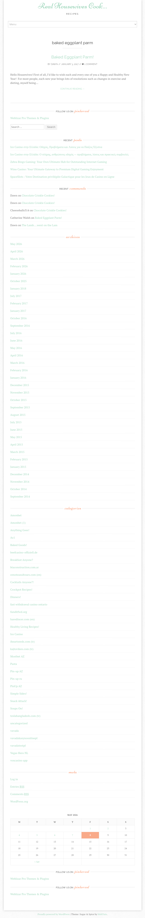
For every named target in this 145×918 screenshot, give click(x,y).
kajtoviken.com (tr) (22, 649)
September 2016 (20, 325)
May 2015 (16, 437)
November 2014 (19, 481)
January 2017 (18, 311)
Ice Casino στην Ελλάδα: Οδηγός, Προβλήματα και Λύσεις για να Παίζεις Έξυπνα (56, 147)
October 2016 (18, 318)
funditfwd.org (18, 612)
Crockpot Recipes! (21, 589)
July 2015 (16, 422)
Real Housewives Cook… (72, 6)
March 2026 (17, 259)
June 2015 (16, 429)
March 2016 (17, 363)
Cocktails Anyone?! (22, 582)
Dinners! (15, 597)
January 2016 (18, 377)
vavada (14, 730)
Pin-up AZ (16, 671)
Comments (19, 794)
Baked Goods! (18, 545)
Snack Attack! (18, 701)
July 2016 (16, 333)
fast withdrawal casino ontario (28, 604)
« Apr (37, 861)
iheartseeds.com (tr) (22, 641)
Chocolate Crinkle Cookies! (38, 195)
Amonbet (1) (18, 522)
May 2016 (16, 348)
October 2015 (18, 400)
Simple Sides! (18, 693)
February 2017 (19, 303)
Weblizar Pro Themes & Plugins (29, 118)
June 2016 (16, 340)
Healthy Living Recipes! (24, 626)
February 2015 (19, 459)
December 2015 (19, 385)
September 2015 (20, 407)
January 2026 (18, 273)
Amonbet (16, 515)
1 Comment (89, 64)
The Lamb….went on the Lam (39, 225)
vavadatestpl (18, 745)
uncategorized (19, 723)
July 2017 (16, 296)
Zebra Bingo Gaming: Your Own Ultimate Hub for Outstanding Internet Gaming (58, 162)
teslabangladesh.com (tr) (25, 716)
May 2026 (16, 244)
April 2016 (16, 355)
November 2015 (19, 392)
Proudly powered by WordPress (54, 914)
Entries (17, 786)
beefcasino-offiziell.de (23, 552)
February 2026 (19, 266)
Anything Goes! (19, 530)
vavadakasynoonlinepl (24, 738)
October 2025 (18, 281)
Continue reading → (72, 89)
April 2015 (16, 444)
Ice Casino (16, 634)
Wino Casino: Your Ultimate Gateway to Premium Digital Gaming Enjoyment (57, 169)
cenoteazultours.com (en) (25, 574)
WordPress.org (19, 801)
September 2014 (20, 496)
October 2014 (18, 489)
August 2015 (18, 415)
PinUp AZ (16, 686)
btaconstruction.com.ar (24, 567)
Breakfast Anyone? (21, 560)
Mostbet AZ (17, 656)
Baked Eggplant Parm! (72, 57)
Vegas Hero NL (19, 753)
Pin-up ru (16, 678)
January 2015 (18, 467)
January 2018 (18, 288)
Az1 (12, 537)
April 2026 (16, 251)
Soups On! (16, 708)
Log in (14, 779)
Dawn (54, 64)
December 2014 (19, 474)
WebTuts (102, 914)
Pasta (13, 664)
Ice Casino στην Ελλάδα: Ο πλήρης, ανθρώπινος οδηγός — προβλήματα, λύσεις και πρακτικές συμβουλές (69, 154)
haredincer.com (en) (22, 619)
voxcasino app (19, 760)
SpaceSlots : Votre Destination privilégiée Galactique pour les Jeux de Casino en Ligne (62, 176)
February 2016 (19, 370)
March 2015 (17, 452)
